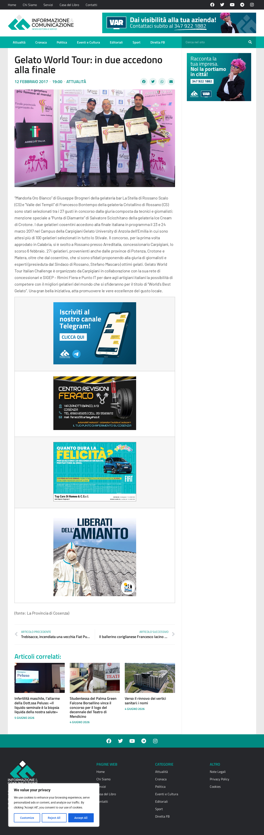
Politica (62, 42)
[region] (53, 805)
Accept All (81, 817)
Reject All (54, 817)
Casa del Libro (69, 4)
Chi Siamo (30, 4)
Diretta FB (157, 42)
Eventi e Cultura (88, 42)
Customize (27, 817)
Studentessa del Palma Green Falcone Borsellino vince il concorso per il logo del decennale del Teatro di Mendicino (93, 707)
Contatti (91, 4)
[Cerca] (250, 42)
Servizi (48, 4)
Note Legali (218, 771)
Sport (136, 42)
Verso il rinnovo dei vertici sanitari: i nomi (145, 701)
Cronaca (41, 42)
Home (12, 4)
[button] (144, 81)
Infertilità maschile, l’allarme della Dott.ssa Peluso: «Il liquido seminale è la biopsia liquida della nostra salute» (37, 705)
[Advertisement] (218, 168)
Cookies (215, 786)
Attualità (19, 42)
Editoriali (116, 42)
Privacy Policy (219, 779)
